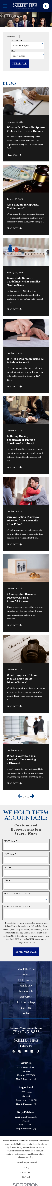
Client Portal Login (26, 1002)
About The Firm (26, 969)
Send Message (26, 952)
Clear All (19, 63)
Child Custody (26, 980)
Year (13, 51)
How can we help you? (17, 907)
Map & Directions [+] (26, 1079)
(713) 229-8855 (26, 1032)
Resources (26, 996)
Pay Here (26, 1007)
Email (7, 880)
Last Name (10, 854)
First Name (10, 841)
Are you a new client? (17, 893)
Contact (26, 1013)
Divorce (26, 974)
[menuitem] (26, 1167)
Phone (7, 867)
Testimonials (26, 991)
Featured (11, 36)
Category (16, 40)
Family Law (26, 985)
